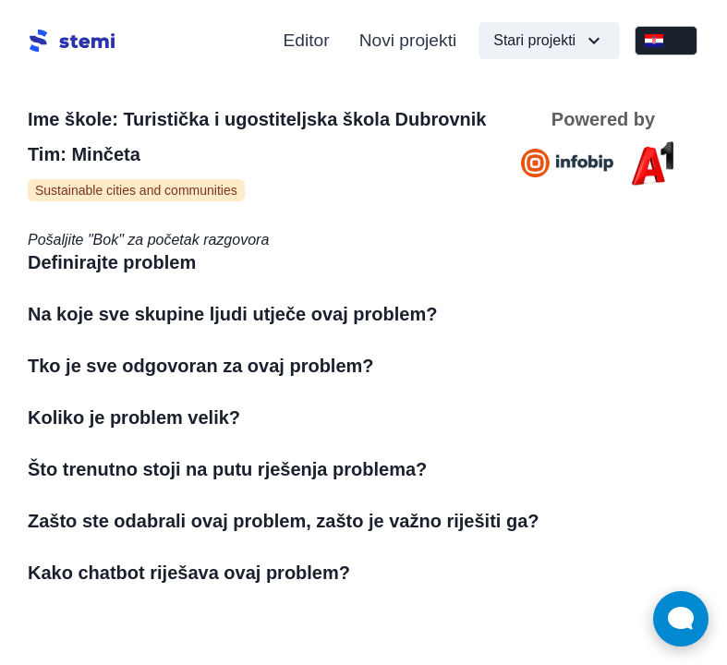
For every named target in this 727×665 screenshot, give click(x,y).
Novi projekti (408, 40)
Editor (307, 40)
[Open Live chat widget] (681, 619)
